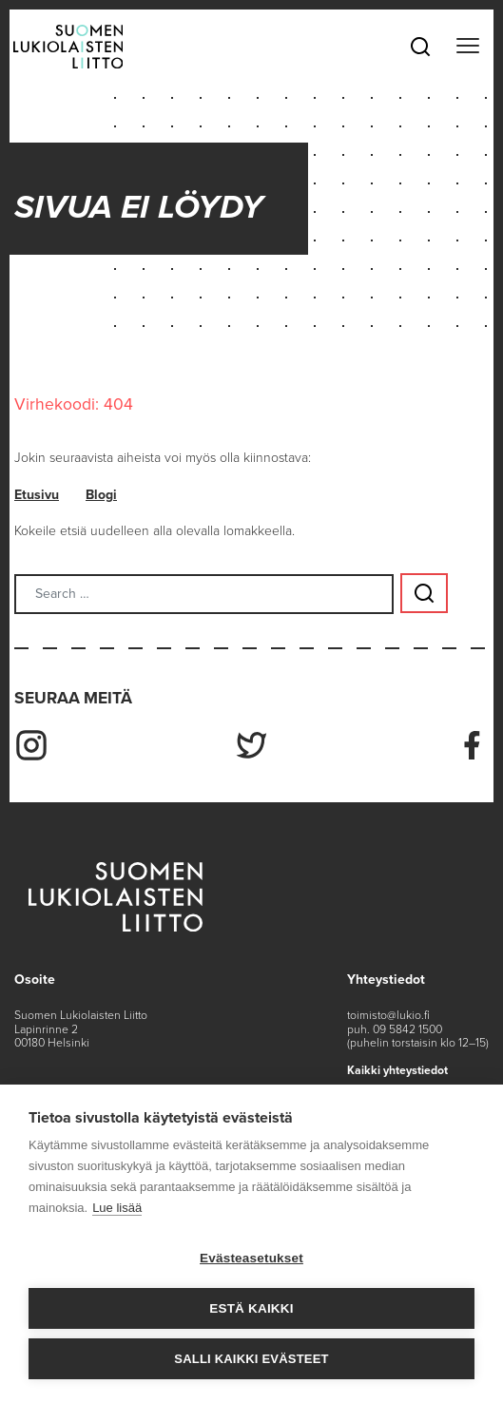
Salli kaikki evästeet (251, 1359)
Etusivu (36, 495)
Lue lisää (117, 1208)
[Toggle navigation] (467, 46)
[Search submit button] (424, 593)
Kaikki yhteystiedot (397, 1070)
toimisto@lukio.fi (388, 1015)
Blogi (101, 495)
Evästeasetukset (251, 1258)
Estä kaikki (251, 1308)
